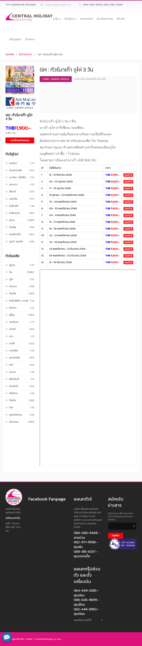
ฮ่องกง (21, 286)
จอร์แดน (21, 322)
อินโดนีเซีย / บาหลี (21, 301)
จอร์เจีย (21, 199)
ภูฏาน (21, 265)
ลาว (21, 336)
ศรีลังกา (21, 393)
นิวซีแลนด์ (21, 213)
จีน (21, 272)
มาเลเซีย (21, 350)
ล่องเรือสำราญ (104, 19)
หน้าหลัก (9, 54)
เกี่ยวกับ (121, 19)
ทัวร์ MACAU (25, 54)
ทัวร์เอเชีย (54, 19)
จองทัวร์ (128, 175)
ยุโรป (21, 220)
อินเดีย (21, 293)
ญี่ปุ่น (21, 315)
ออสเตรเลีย (21, 170)
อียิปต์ (21, 192)
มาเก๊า (21, 343)
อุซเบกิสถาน (21, 415)
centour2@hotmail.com (58, 4)
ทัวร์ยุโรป (70, 19)
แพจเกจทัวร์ (86, 19)
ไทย (21, 407)
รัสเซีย (21, 227)
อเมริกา (21, 163)
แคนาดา (21, 184)
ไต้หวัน (21, 400)
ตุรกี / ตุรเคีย (21, 242)
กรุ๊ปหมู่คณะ (15, 39)
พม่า (21, 365)
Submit (115, 535)
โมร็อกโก (21, 206)
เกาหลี (21, 329)
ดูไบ (21, 279)
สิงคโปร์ (21, 386)
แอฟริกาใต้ (21, 234)
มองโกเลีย (21, 358)
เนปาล (21, 372)
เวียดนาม (21, 422)
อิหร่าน (21, 308)
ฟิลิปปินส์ (21, 379)
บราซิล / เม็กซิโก (21, 177)
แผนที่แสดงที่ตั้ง (83, 620)
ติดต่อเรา (30, 39)
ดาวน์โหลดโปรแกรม (19, 140)
